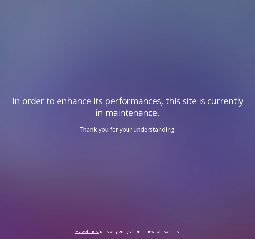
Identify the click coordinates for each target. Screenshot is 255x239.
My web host (87, 231)
